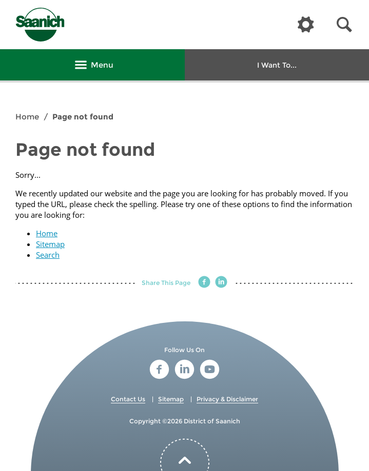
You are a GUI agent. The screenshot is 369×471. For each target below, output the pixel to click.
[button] (344, 25)
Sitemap (50, 244)
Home (27, 116)
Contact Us (128, 399)
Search (48, 255)
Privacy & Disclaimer (227, 399)
